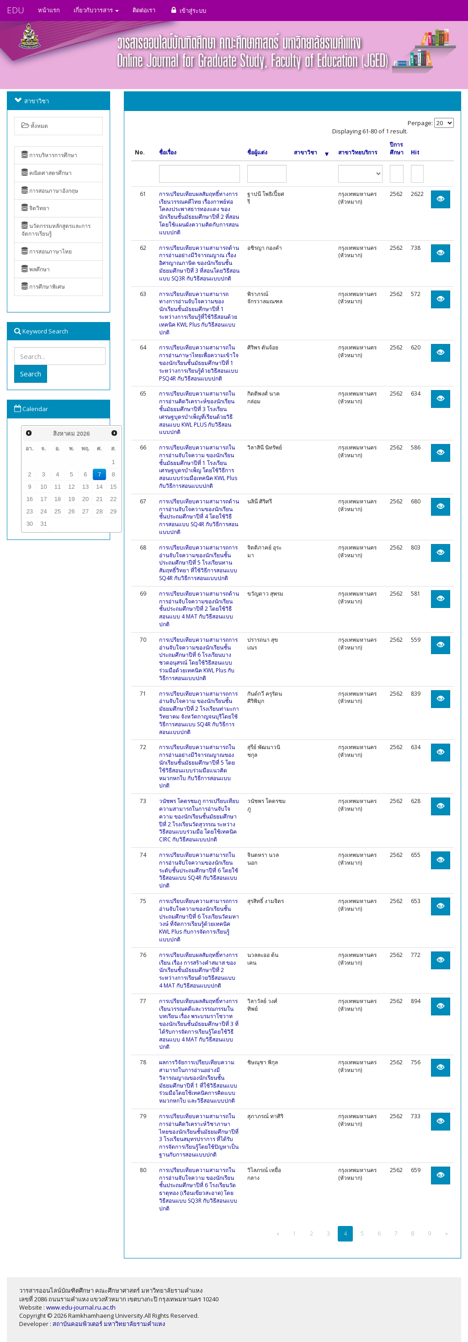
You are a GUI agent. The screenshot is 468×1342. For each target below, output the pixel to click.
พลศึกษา (35, 269)
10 (43, 486)
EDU (15, 10)
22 (113, 499)
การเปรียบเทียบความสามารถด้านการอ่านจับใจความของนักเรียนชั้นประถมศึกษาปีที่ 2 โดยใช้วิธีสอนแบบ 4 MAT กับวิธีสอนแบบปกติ (199, 609)
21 (99, 499)
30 (30, 523)
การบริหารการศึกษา (49, 155)
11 (57, 486)
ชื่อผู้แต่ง (257, 152)
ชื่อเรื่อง (167, 152)
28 (99, 511)
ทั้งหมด (34, 126)
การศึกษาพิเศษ (43, 287)
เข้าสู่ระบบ (187, 10)
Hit (415, 152)
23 (30, 511)
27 (85, 511)
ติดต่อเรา (144, 10)
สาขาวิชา (311, 152)
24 (43, 511)
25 (57, 511)
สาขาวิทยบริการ (357, 152)
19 (71, 499)
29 (113, 511)
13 (85, 486)
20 (85, 499)
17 (43, 499)
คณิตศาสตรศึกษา (46, 173)
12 (71, 486)
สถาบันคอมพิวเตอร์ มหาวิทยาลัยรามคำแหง (109, 1324)
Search (30, 373)
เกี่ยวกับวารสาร (96, 10)
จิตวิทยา (35, 208)
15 (113, 486)
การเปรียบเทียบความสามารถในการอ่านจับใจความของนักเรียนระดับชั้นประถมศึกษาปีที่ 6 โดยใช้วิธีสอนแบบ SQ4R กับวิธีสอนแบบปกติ (198, 870)
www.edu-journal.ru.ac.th (81, 1307)
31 (43, 523)
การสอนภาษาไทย (46, 251)
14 (99, 486)
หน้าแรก (49, 10)
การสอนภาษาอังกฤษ (49, 191)
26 (71, 511)
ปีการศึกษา (397, 148)
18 (57, 499)
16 (30, 499)
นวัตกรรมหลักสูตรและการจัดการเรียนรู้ (55, 230)
